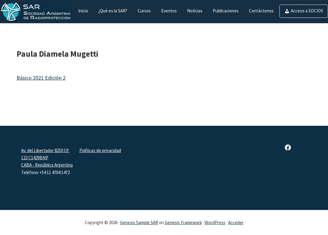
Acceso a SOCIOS (307, 11)
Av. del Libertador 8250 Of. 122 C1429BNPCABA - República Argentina (47, 158)
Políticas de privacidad (100, 150)
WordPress (215, 222)
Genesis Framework (183, 222)
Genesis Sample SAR (139, 222)
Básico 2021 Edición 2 (41, 77)
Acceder (236, 222)
